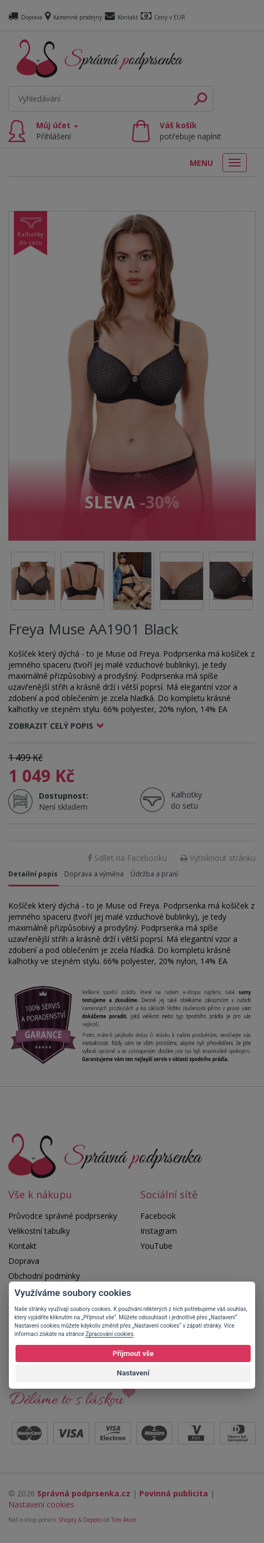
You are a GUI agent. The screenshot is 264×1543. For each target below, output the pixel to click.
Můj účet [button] (57, 131)
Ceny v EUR (163, 17)
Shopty (67, 1520)
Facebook (158, 1216)
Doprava (25, 17)
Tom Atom (123, 1520)
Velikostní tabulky (39, 1231)
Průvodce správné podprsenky (62, 1216)
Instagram (158, 1231)
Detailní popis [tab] (33, 874)
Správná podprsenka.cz (83, 1493)
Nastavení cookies (41, 1504)
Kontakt (121, 17)
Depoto (92, 1520)
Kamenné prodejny (73, 17)
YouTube (156, 1246)
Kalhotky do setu (186, 800)
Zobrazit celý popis (50, 725)
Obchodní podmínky (44, 1275)
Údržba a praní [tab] (154, 874)
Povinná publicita (173, 1493)
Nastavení (133, 1373)
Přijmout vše (133, 1353)
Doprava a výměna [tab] (94, 874)
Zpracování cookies (109, 1334)
